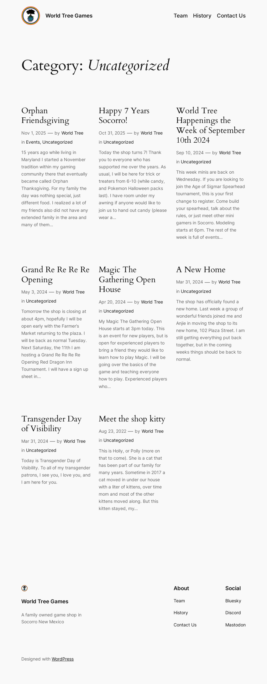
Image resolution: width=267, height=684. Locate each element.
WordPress (63, 658)
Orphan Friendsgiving (45, 116)
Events (33, 142)
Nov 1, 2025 (33, 132)
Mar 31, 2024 (189, 281)
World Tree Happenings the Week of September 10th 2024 (210, 125)
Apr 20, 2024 (112, 301)
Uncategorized (57, 142)
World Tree (72, 132)
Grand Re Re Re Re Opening (55, 275)
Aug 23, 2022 (112, 431)
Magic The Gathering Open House (127, 280)
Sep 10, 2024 (190, 152)
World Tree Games (68, 16)
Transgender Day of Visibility (51, 424)
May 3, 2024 (34, 291)
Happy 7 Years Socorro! (124, 116)
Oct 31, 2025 (112, 132)
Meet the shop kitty (132, 419)
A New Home (201, 270)
